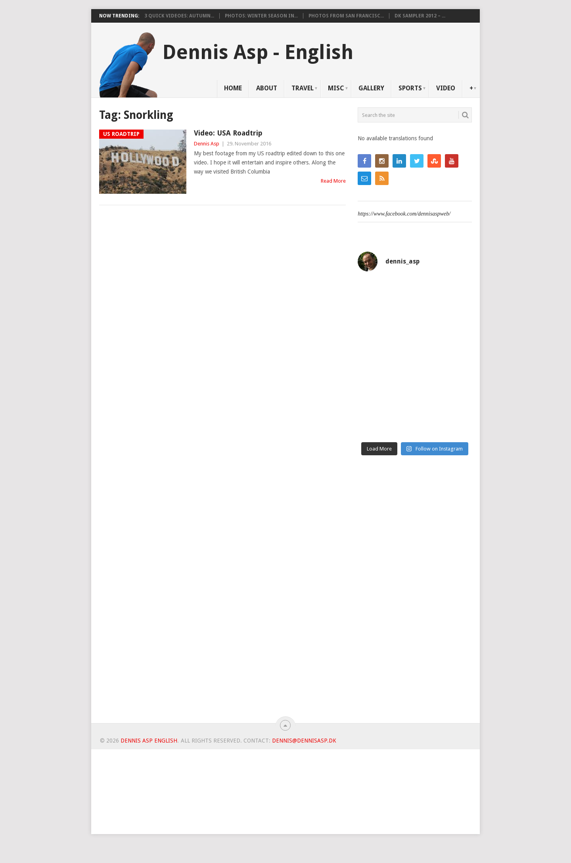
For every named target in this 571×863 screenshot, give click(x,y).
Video (445, 88)
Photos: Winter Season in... (261, 16)
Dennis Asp (206, 144)
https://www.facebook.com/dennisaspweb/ (404, 214)
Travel (302, 88)
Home (233, 88)
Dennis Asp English (149, 740)
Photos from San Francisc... (346, 16)
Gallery (371, 88)
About (266, 88)
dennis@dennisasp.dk (304, 740)
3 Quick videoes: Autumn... (179, 16)
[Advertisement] (415, 592)
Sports (410, 88)
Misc (336, 88)
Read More (333, 181)
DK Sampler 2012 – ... (420, 16)
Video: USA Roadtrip (228, 133)
